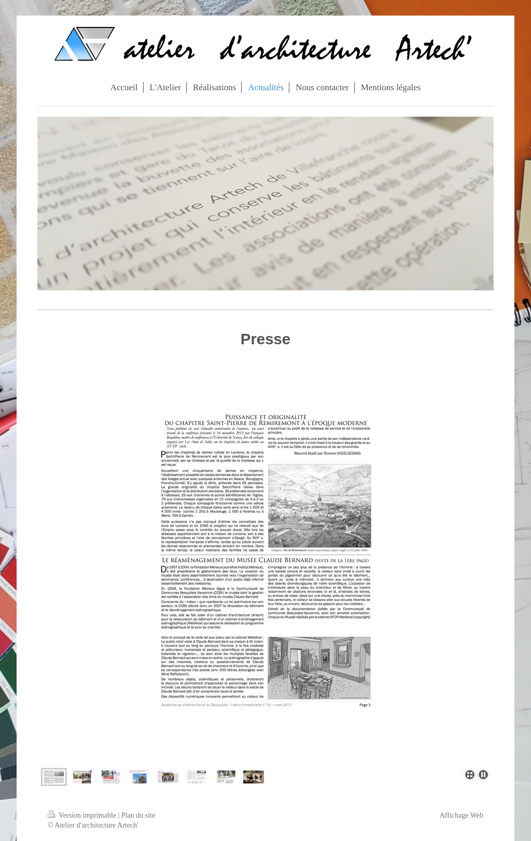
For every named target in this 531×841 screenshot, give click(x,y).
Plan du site (138, 815)
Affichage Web (461, 815)
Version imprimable (83, 815)
